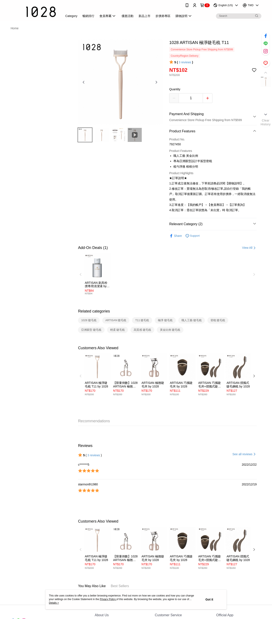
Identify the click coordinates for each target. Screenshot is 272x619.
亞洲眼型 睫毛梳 (91, 329)
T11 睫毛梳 (142, 320)
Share (175, 236)
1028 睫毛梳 (88, 320)
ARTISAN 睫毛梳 (115, 320)
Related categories (94, 311)
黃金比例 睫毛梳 (170, 329)
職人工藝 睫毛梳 (191, 320)
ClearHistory (266, 122)
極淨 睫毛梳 (165, 320)
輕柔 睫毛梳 (117, 329)
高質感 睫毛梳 (142, 329)
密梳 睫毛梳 (218, 320)
